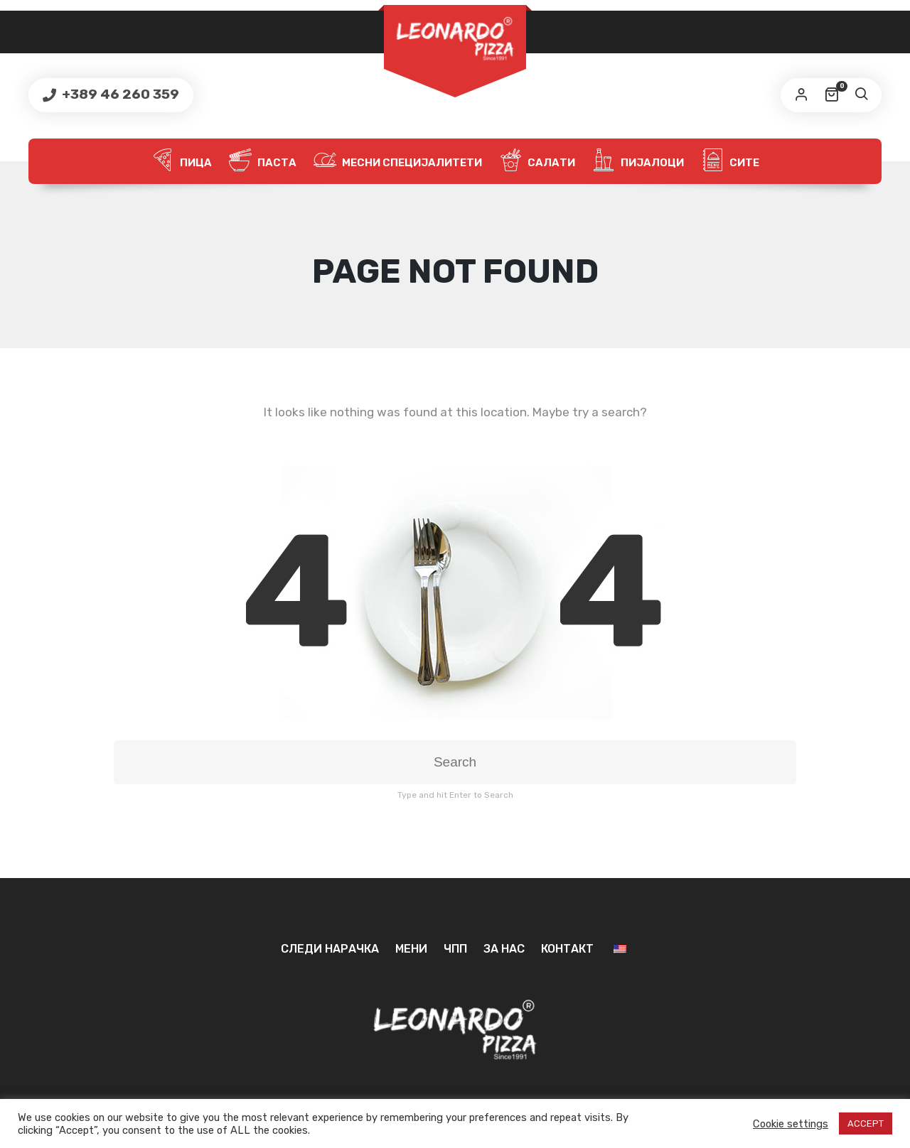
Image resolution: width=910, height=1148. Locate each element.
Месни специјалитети (398, 161)
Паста (262, 161)
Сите (730, 161)
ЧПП (455, 948)
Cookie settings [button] (790, 1123)
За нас (504, 948)
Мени (411, 948)
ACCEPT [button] (865, 1123)
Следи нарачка (330, 948)
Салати (537, 161)
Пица (181, 161)
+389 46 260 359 (119, 94)
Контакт (567, 948)
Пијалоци (638, 161)
